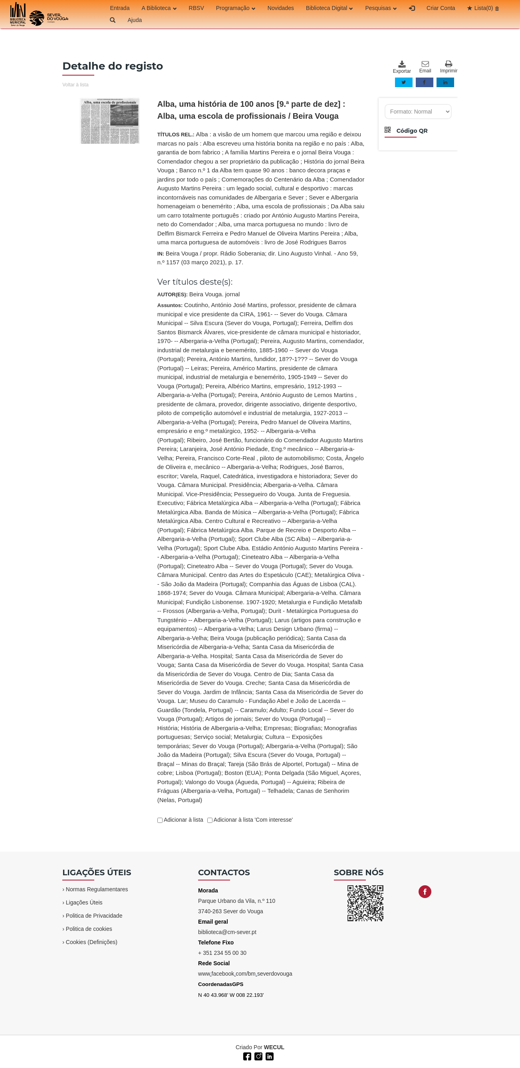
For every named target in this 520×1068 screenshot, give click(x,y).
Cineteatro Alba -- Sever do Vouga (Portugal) (246, 566)
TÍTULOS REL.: (261, 188)
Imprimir (448, 67)
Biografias (307, 728)
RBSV (196, 8)
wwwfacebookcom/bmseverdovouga (245, 973)
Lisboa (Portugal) (198, 772)
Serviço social (212, 736)
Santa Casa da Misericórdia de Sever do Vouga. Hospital (253, 664)
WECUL (274, 1047)
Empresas (277, 728)
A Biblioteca (159, 8)
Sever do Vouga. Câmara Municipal (236, 592)
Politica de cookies (89, 929)
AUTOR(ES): (198, 294)
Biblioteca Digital (329, 8)
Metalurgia (248, 736)
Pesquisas (381, 8)
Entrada (119, 8)
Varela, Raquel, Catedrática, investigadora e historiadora (255, 476)
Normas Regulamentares (97, 889)
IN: (257, 258)
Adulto (277, 710)
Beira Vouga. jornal (214, 294)
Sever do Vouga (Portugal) (227, 746)
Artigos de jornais (228, 718)
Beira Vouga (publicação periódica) (256, 638)
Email (425, 67)
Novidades (281, 8)
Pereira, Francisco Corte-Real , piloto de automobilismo (249, 458)
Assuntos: (261, 552)
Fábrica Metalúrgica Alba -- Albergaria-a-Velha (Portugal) (262, 502)
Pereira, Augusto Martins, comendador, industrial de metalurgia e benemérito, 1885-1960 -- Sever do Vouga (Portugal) (260, 349)
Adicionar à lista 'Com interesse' (252, 819)
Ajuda (134, 20)
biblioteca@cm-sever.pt (227, 932)
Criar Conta (441, 8)
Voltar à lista (75, 85)
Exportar (402, 67)
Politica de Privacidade (94, 915)
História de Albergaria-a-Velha (220, 728)
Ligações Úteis (84, 902)
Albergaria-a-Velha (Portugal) (304, 746)
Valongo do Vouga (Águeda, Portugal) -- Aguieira (249, 782)
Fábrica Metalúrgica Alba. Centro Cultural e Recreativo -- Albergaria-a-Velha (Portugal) (258, 521)
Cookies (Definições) (91, 942)
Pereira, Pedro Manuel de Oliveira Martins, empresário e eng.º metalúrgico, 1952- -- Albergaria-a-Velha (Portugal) (254, 431)
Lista (483, 8)
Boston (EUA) (242, 772)
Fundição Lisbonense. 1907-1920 (230, 602)
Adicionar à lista (183, 819)
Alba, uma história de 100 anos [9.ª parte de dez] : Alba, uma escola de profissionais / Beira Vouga (251, 110)
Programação (236, 8)
